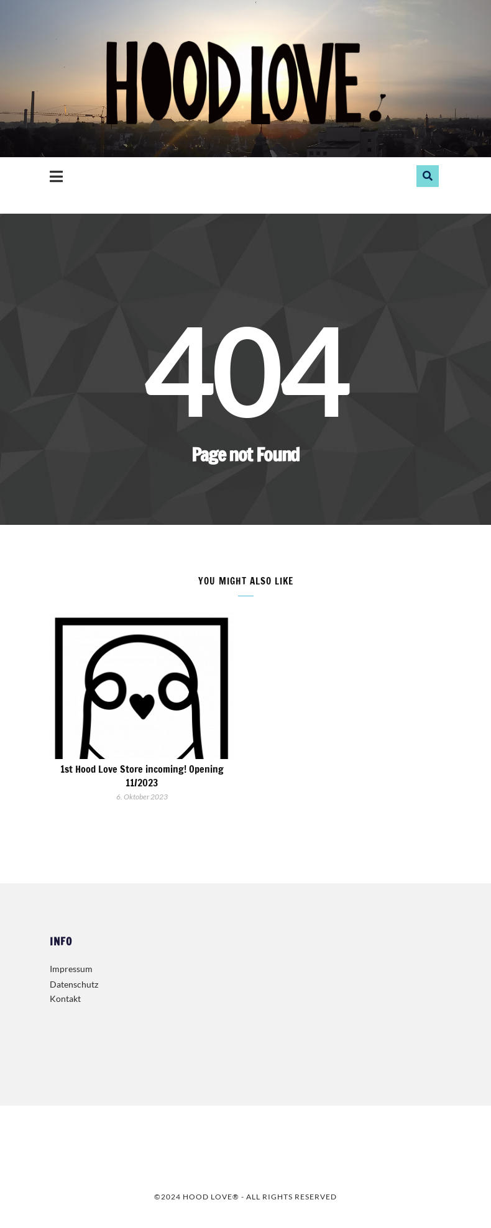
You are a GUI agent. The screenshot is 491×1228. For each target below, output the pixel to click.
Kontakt (65, 998)
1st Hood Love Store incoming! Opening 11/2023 (142, 775)
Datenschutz (74, 984)
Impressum (71, 968)
